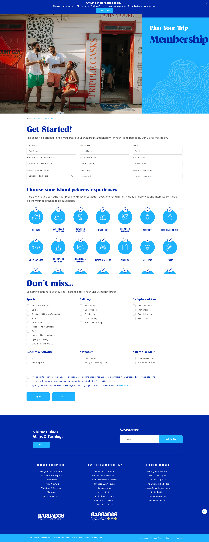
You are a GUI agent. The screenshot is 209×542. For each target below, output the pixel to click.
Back (63, 397)
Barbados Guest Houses (104, 484)
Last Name (85, 145)
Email (135, 145)
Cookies (169, 538)
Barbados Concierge (104, 496)
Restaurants (51, 480)
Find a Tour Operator (157, 480)
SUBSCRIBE (171, 439)
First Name (32, 145)
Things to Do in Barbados (51, 472)
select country (88, 158)
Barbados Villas (104, 488)
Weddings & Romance (51, 488)
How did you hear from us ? (41, 158)
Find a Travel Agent (158, 476)
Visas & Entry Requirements (157, 488)
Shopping (51, 492)
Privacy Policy (125, 386)
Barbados (65, 538)
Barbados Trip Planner (104, 472)
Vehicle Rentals (104, 492)
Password (85, 170)
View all (41, 445)
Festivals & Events (51, 496)
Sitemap (179, 538)
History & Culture (51, 484)
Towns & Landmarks (104, 505)
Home (29, 119)
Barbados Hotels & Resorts (104, 480)
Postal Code (139, 158)
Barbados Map (157, 492)
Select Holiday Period (38, 170)
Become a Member (157, 501)
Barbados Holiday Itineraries (104, 476)
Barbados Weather (157, 496)
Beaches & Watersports (51, 476)
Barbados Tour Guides (104, 501)
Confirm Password (142, 170)
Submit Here (104, 11)
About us (144, 538)
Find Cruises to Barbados (157, 484)
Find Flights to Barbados (157, 472)
